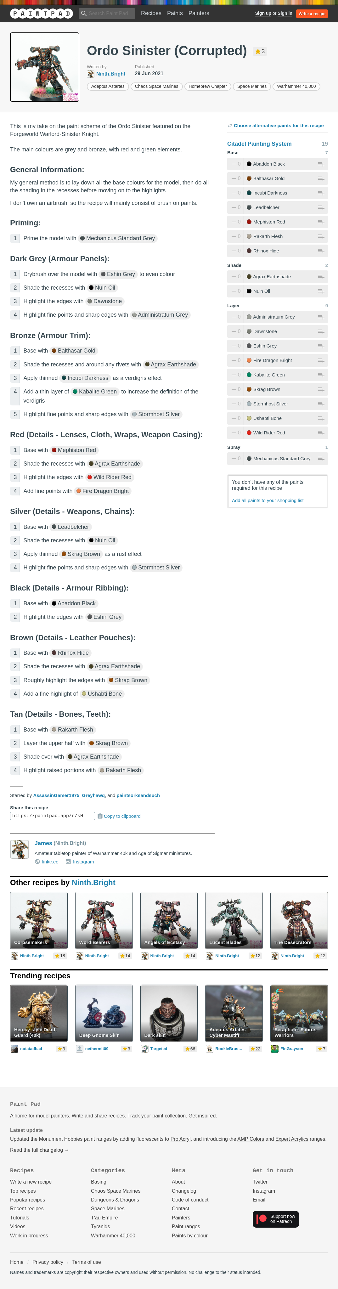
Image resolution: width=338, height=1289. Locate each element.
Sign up (263, 13)
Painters (199, 13)
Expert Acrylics (291, 1139)
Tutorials (19, 1217)
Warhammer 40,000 (296, 86)
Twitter (260, 1181)
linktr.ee (47, 861)
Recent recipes (27, 1208)
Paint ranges (186, 1226)
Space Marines (252, 86)
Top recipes (23, 1191)
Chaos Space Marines (156, 86)
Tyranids (100, 1226)
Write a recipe (312, 13)
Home (17, 1262)
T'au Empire (104, 1217)
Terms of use (86, 1262)
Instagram (79, 861)
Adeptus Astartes (108, 86)
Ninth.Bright (93, 882)
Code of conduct (190, 1199)
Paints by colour (190, 1235)
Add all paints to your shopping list (268, 500)
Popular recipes (27, 1199)
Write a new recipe (31, 1181)
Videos (17, 1226)
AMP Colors (250, 1139)
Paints (175, 13)
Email (259, 1199)
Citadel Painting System (259, 144)
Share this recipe (29, 807)
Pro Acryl (181, 1139)
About (178, 1181)
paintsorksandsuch (138, 795)
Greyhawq (93, 795)
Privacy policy (47, 1262)
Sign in (285, 13)
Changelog (184, 1191)
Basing (98, 1181)
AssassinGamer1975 (56, 795)
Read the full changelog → (40, 1150)
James (43, 843)
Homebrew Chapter (208, 86)
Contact (180, 1208)
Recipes (151, 13)
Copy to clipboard (119, 816)
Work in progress (29, 1235)
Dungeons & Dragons (115, 1199)
